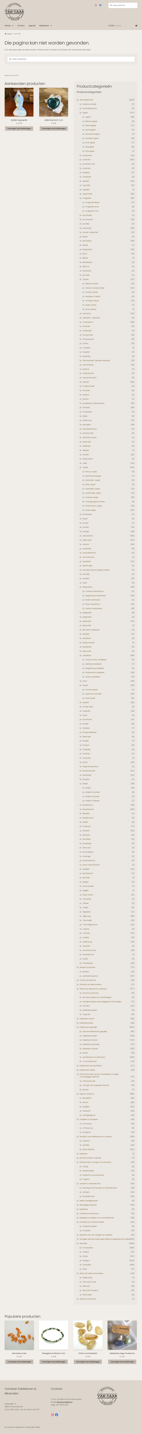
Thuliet (85, 907)
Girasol (86, 399)
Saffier (85, 822)
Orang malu (88, 706)
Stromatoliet (88, 886)
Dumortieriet (88, 365)
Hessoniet (87, 442)
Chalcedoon (88, 322)
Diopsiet (86, 352)
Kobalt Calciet (91, 292)
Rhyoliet (86, 779)
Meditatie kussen (90, 1010)
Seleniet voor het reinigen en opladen (96, 1235)
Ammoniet (87, 1123)
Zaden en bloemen (88, 1299)
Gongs (85, 1166)
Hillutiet (86, 450)
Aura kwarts (88, 219)
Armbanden (88, 1247)
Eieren (85, 1053)
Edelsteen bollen (90, 1036)
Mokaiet (86, 634)
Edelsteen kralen (87, 1018)
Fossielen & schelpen (89, 1119)
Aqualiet (86, 189)
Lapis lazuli (87, 540)
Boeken (86, 971)
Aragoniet (87, 198)
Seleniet (86, 830)
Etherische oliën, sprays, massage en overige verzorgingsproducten (99, 1075)
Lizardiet (86, 574)
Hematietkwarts (90, 429)
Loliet (85, 583)
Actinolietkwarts (90, 108)
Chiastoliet (87, 330)
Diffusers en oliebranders (90, 984)
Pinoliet (86, 741)
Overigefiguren (89, 1115)
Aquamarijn (87, 194)
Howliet (86, 454)
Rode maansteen (92, 600)
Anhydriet (87, 177)
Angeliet (86, 172)
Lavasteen (87, 548)
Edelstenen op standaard (91, 1065)
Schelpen (87, 1132)
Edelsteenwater (86, 1023)
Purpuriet (87, 758)
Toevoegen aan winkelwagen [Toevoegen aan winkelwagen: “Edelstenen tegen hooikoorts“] (122, 1362)
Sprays (86, 1089)
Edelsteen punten (90, 1048)
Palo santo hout (89, 1282)
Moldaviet (87, 638)
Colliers (86, 1252)
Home (9, 34)
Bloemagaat (90, 125)
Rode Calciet (90, 305)
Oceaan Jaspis (91, 497)
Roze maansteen (92, 604)
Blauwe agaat (91, 121)
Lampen (86, 1192)
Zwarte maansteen (93, 608)
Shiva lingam (88, 852)
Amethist (86, 159)
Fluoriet (86, 382)
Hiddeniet (87, 446)
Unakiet (86, 937)
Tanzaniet (87, 899)
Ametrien (87, 168)
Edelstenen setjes (87, 1070)
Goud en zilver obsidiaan (95, 659)
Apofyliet (86, 185)
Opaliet (86, 702)
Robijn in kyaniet (92, 796)
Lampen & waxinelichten (90, 1183)
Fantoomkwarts (89, 377)
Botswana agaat (92, 134)
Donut (85, 1256)
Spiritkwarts (88, 873)
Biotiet (85, 258)
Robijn (85, 783)
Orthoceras (88, 1128)
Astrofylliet (87, 215)
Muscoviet (87, 651)
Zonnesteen (88, 963)
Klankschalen (88, 1170)
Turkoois (86, 933)
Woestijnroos (88, 954)
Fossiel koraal (88, 386)
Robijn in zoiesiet (92, 800)
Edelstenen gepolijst (88, 1027)
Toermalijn (87, 920)
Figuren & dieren (87, 1094)
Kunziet (86, 527)
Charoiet (86, 326)
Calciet (86, 279)
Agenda (32, 25)
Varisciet (86, 946)
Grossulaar (87, 412)
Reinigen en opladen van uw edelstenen (97, 1217)
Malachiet (87, 621)
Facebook (100, 5)
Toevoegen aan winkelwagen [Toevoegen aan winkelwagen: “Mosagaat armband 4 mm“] (53, 1362)
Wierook (86, 1286)
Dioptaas (86, 356)
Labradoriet (88, 536)
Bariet (85, 236)
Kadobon (84, 1153)
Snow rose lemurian (91, 865)
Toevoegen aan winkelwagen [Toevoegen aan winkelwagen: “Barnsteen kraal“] (19, 1362)
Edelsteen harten (90, 1040)
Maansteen (87, 587)
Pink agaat (90, 151)
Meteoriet (87, 625)
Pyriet (85, 762)
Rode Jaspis (90, 510)
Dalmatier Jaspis (92, 480)
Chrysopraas (88, 339)
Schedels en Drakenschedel (92, 1222)
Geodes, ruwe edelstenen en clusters (96, 1136)
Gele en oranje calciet (95, 288)
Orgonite (86, 711)
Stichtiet (86, 877)
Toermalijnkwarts (90, 924)
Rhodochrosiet (89, 771)
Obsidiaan (87, 655)
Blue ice (86, 266)
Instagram (96, 5)
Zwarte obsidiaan (92, 677)
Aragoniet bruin (92, 206)
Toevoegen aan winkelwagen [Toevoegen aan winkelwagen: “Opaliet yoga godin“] (19, 128)
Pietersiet (87, 736)
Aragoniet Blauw (92, 202)
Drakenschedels (90, 1226)
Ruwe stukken (88, 1149)
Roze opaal (90, 698)
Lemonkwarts (88, 557)
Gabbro (86, 395)
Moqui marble (88, 642)
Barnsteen (87, 241)
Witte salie (87, 1294)
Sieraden (83, 1243)
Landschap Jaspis (93, 493)
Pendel (86, 724)
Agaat (85, 112)
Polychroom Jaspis (93, 506)
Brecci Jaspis (91, 471)
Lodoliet (86, 578)
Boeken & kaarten (87, 967)
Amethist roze (89, 164)
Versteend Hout (89, 950)
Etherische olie (89, 1081)
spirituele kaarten (90, 976)
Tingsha (86, 1179)
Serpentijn (87, 843)
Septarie (86, 835)
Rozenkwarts (88, 809)
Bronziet (86, 275)
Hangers (86, 1260)
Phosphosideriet (90, 732)
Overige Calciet (92, 300)
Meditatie (84, 1209)
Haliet (85, 416)
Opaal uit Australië (93, 694)
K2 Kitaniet (87, 514)
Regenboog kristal (90, 766)
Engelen (86, 1106)
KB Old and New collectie (90, 1158)
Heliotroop (87, 420)
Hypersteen (88, 459)
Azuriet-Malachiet (90, 232)
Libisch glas (87, 565)
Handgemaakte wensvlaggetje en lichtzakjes (102, 1001)
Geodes (86, 1145)
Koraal (85, 523)
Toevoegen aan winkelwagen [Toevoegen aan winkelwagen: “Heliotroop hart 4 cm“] (54, 128)
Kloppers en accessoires (93, 1175)
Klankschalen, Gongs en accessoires (95, 1162)
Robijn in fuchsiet (92, 792)
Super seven (88, 895)
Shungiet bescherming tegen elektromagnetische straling (105, 1239)
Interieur (86, 1006)
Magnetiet (87, 617)
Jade (85, 463)
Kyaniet (86, 531)
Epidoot (86, 369)
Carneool (87, 313)
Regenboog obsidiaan (94, 668)
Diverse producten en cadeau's (93, 989)
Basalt (85, 245)
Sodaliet (86, 869)
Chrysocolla (88, 335)
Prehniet (86, 753)
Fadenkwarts (88, 373)
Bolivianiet (87, 271)
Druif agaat (90, 142)
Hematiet (87, 424)
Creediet (86, 348)
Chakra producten (88, 980)
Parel (85, 715)
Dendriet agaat (92, 138)
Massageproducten (88, 1205)
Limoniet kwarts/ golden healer (96, 570)
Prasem (86, 745)
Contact (21, 25)
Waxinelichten (89, 1196)
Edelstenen (44, 25)
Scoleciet (87, 826)
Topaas (86, 929)
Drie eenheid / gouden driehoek (96, 360)
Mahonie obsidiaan (93, 664)
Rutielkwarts (88, 818)
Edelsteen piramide (91, 1044)
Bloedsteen (87, 262)
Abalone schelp (89, 104)
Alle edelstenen (86, 100)
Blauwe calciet (91, 283)
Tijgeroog (87, 916)
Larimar (86, 544)
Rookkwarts (88, 805)
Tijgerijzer (87, 912)
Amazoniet (87, 155)
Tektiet (86, 903)
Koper (85, 518)
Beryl (85, 253)
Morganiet (87, 647)
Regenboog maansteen (95, 595)
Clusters (86, 1141)
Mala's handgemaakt (89, 1200)
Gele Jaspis (90, 484)
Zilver (85, 1269)
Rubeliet (86, 813)
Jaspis (85, 467)
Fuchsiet (86, 390)
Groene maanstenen (94, 591)
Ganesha (86, 1111)
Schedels (86, 1230)
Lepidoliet (87, 561)
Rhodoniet (87, 775)
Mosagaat (89, 147)
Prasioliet (86, 749)
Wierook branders (90, 1290)
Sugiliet (86, 890)
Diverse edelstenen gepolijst (95, 1031)
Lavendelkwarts (89, 553)
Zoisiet (85, 959)
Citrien (85, 343)
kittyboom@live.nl (64, 1402)
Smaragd (86, 856)
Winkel (7, 25)
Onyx (85, 681)
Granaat (86, 407)
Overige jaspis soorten (95, 501)
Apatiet (86, 181)
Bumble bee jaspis (93, 476)
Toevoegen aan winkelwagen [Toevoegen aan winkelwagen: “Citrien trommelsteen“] (88, 1362)
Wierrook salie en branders (91, 1273)
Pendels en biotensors (89, 1213)
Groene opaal (91, 689)
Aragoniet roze (91, 211)
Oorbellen (87, 1264)
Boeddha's (87, 1098)
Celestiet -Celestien (91, 318)
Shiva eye (87, 847)
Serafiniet (87, 839)
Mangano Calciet (92, 296)
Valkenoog (87, 942)
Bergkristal (87, 249)
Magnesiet (87, 612)
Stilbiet (86, 882)
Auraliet (86, 224)
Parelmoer (87, 719)
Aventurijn (87, 228)
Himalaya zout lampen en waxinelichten (100, 1188)
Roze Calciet (90, 309)
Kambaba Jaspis (92, 489)
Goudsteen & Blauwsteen (93, 403)
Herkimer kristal (89, 437)
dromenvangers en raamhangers (97, 997)
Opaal (85, 685)
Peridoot (86, 728)
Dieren (85, 1102)
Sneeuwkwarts (89, 860)
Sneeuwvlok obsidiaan (94, 672)
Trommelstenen (90, 1061)
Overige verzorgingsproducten (96, 1085)
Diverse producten (91, 993)
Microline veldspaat (91, 630)
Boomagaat (90, 130)
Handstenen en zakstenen (94, 1057)
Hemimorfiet (88, 433)
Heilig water (88, 1277)
